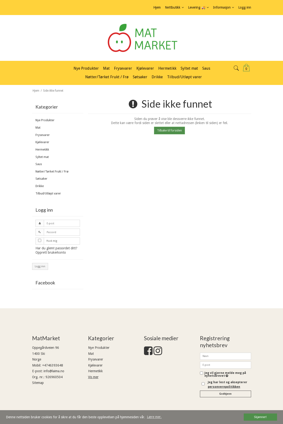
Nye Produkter (45, 120)
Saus (38, 164)
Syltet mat (42, 157)
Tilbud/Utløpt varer (48, 193)
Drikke (39, 186)
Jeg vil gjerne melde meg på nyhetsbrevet (227, 374)
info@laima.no (54, 371)
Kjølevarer (42, 142)
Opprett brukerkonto (50, 252)
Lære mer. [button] (154, 417)
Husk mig (51, 240)
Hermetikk (42, 149)
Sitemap (38, 383)
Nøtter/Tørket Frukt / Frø (52, 171)
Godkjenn (225, 393)
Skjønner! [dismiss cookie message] (260, 417)
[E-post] (225, 365)
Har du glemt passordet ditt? (56, 248)
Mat (37, 127)
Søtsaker (41, 178)
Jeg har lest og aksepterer (227, 384)
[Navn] (225, 356)
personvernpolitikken (224, 386)
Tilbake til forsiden (169, 130)
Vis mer (93, 377)
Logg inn (40, 266)
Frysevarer (42, 135)
